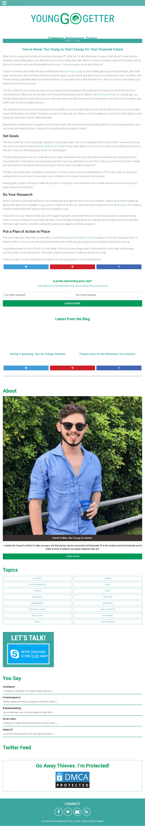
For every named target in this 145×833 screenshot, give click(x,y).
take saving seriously (104, 94)
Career (108, 578)
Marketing (108, 603)
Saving (91, 38)
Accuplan (122, 204)
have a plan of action (83, 237)
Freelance (37, 597)
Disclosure (88, 821)
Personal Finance (37, 609)
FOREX (108, 591)
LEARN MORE (72, 556)
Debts (108, 585)
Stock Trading (108, 622)
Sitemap (99, 821)
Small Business (107, 609)
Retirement (74, 38)
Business (37, 578)
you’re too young (73, 71)
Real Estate (37, 616)
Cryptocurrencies (37, 585)
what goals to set (48, 146)
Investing (108, 597)
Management (37, 603)
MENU (14, 3)
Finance (37, 591)
